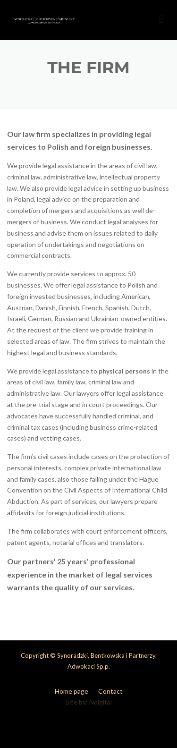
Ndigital (100, 702)
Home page (71, 691)
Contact (110, 691)
